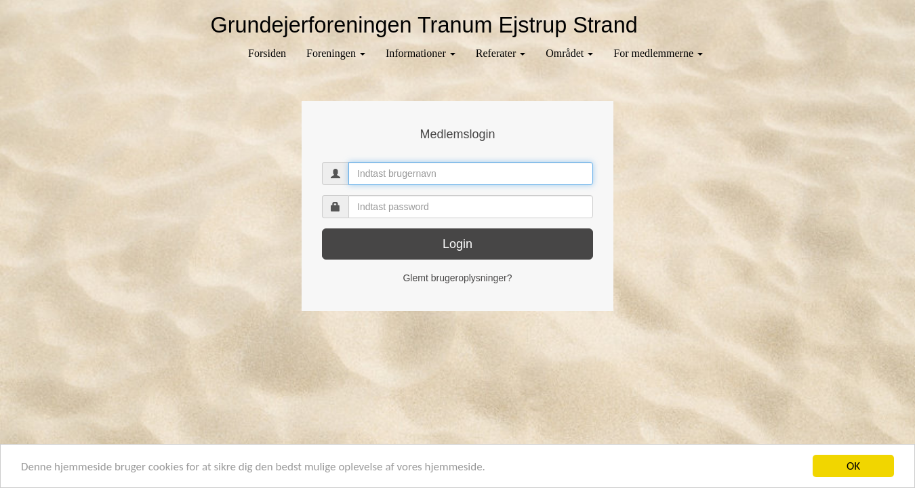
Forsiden (267, 53)
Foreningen (335, 53)
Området (569, 53)
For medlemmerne (658, 53)
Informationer (420, 53)
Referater (501, 53)
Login (457, 244)
